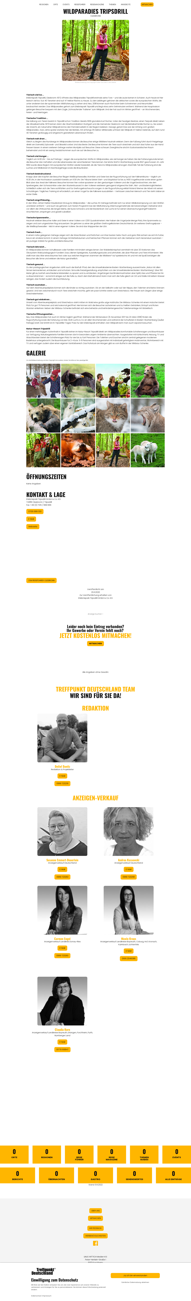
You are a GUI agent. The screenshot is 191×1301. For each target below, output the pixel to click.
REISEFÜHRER (79, 4)
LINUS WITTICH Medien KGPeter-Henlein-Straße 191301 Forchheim (95, 1259)
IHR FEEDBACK (95, 1228)
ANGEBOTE (126, 4)
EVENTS (66, 4)
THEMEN (112, 4)
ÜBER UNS (95, 1210)
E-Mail (31, 519)
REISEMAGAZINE (97, 4)
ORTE (55, 4)
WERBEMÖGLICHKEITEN (95, 1235)
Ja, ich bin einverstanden (135, 1275)
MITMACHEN (147, 4)
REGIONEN (43, 4)
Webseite (32, 526)
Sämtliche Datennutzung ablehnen (135, 1282)
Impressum (46, 1296)
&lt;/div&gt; (95, 902)
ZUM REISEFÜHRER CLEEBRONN (41, 580)
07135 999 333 (34, 511)
